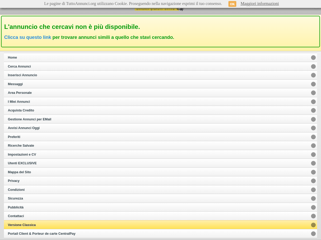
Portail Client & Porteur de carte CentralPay (42, 234)
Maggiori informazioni (259, 3)
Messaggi (15, 84)
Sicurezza (15, 198)
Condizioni (16, 190)
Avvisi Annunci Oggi (24, 128)
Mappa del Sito (19, 172)
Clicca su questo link (27, 37)
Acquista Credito (21, 110)
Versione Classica (22, 225)
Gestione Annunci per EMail (29, 119)
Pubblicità (16, 207)
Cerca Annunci (19, 66)
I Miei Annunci (19, 102)
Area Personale (20, 93)
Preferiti (14, 137)
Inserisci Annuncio (22, 75)
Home (12, 57)
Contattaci (16, 216)
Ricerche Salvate (21, 145)
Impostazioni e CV (22, 154)
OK (232, 4)
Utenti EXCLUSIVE (22, 163)
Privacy (13, 181)
